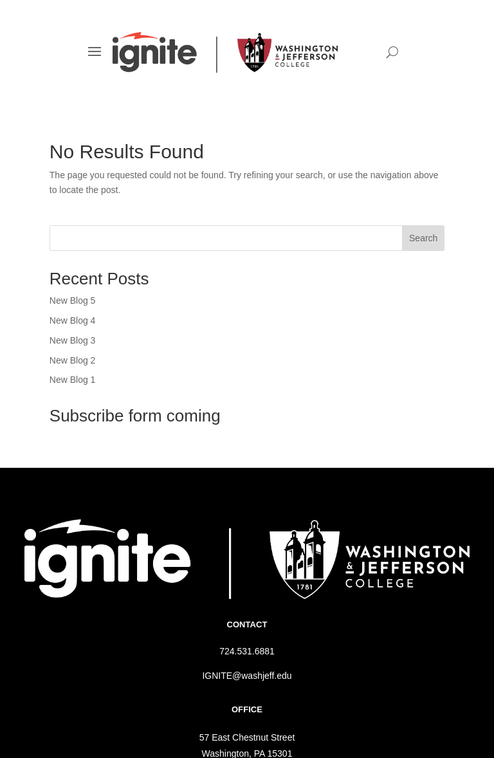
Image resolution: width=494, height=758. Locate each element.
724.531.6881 (247, 651)
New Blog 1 (73, 379)
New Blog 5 (73, 300)
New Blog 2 (73, 360)
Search (423, 238)
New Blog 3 (73, 340)
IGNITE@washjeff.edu (246, 675)
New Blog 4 (73, 320)
